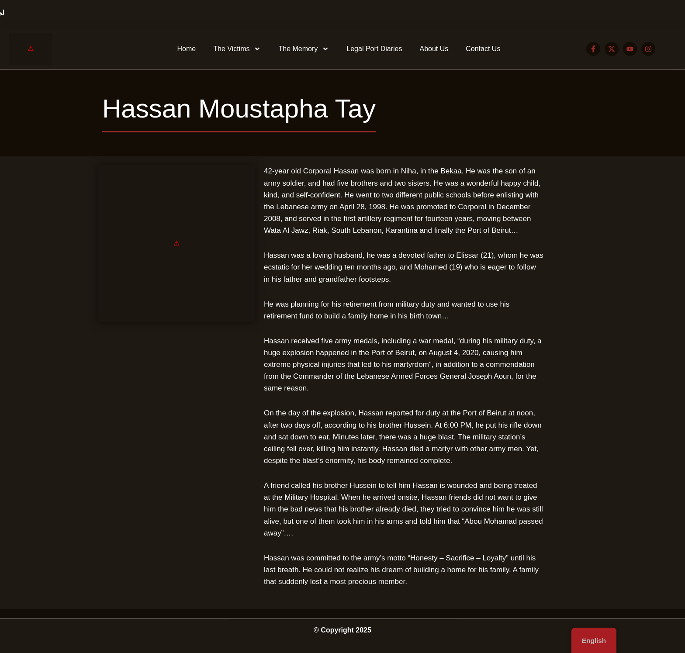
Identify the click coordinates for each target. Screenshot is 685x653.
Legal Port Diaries (374, 48)
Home (186, 48)
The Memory (303, 49)
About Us (433, 48)
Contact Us (483, 48)
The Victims (237, 49)
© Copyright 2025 (342, 630)
